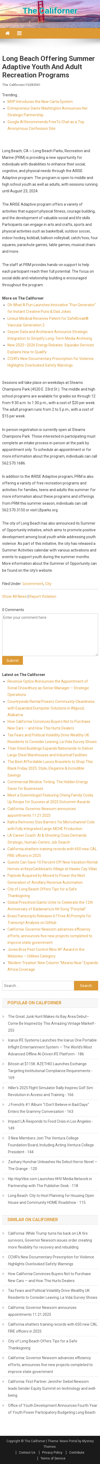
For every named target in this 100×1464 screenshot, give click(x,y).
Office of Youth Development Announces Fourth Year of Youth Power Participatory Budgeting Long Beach (52, 1409)
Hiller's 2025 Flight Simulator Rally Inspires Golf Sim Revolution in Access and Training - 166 (50, 1091)
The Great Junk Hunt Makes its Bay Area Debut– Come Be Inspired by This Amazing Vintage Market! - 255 (52, 1023)
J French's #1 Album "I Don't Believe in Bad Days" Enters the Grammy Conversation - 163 (48, 1108)
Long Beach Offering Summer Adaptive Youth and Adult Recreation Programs (48, 67)
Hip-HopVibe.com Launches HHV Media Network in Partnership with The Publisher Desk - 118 (50, 1182)
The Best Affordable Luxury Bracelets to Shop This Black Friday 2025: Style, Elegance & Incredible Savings (50, 768)
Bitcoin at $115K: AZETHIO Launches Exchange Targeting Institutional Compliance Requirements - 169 (50, 1071)
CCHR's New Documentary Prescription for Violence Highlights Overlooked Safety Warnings (51, 1260)
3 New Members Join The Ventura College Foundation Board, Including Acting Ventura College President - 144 (51, 1145)
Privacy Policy (52, 1452)
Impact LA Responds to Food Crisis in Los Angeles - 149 (50, 1124)
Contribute (76, 1452)
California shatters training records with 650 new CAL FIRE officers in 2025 (52, 1327)
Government (32, 584)
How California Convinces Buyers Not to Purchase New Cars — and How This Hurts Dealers (49, 1277)
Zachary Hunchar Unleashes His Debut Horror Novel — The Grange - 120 (52, 1165)
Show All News (14, 596)
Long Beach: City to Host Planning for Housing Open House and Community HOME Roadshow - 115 (51, 1199)
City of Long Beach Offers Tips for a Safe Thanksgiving (42, 1344)
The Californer (50, 11)
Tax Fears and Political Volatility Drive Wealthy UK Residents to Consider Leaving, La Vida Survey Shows (52, 1294)
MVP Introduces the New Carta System (40, 101)
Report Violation (42, 596)
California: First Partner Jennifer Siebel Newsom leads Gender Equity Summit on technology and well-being (52, 1388)
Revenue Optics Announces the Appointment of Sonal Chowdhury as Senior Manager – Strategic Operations (48, 688)
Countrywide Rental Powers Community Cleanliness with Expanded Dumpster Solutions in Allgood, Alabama (51, 708)
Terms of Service (53, 1458)
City (48, 584)
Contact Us (27, 1452)
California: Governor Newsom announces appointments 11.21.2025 (42, 1311)
